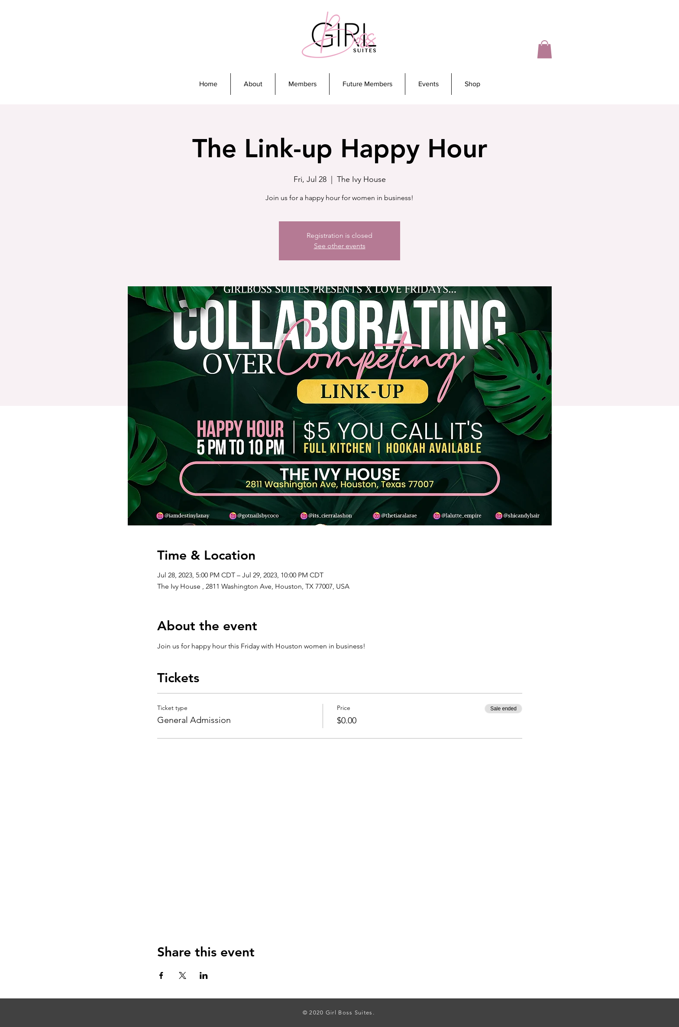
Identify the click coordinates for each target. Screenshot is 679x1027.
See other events (339, 246)
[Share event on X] (182, 975)
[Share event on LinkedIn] (204, 975)
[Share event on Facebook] (161, 975)
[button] (544, 49)
